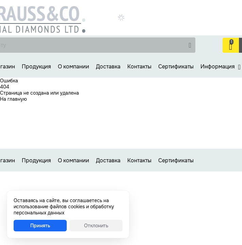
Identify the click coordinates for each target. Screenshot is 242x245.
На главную (13, 99)
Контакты (139, 66)
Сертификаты (176, 66)
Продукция (36, 66)
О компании (73, 66)
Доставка (108, 66)
